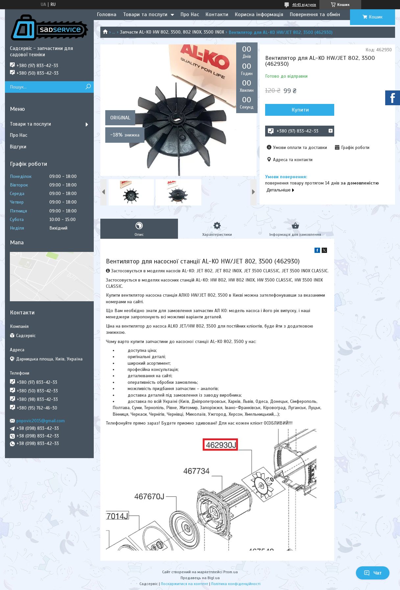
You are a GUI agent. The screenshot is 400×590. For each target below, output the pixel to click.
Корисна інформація (259, 14)
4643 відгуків (304, 4)
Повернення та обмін (315, 14)
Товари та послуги (145, 14)
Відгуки (18, 147)
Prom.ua (230, 572)
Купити (300, 110)
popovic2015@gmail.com (40, 421)
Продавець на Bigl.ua (200, 578)
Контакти (217, 14)
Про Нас (190, 14)
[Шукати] (88, 87)
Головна (106, 14)
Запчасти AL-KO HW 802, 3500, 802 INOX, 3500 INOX (172, 32)
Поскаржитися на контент (184, 583)
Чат (373, 573)
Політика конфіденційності (236, 583)
